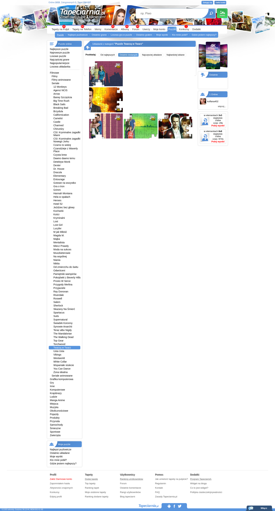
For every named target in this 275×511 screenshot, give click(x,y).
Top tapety (90, 483)
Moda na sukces (62, 249)
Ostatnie (213, 74)
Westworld (59, 358)
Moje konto (159, 29)
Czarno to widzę (62, 145)
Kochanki (58, 210)
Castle (57, 121)
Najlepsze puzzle (59, 49)
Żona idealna (60, 372)
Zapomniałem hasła (60, 483)
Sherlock (58, 305)
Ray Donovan (60, 291)
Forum (135, 29)
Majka (56, 239)
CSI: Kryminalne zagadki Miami (66, 134)
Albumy (125, 29)
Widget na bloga (198, 483)
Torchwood (59, 344)
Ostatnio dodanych (128, 55)
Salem (57, 302)
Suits (56, 316)
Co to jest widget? (199, 487)
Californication (61, 114)
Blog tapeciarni (127, 496)
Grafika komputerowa (61, 379)
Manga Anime (57, 400)
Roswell (57, 298)
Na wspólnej (60, 256)
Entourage (59, 179)
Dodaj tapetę (91, 479)
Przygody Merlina (62, 284)
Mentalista (59, 242)
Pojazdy (54, 414)
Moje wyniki (162, 34)
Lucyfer (57, 228)
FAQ (157, 492)
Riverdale (58, 295)
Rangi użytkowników (130, 492)
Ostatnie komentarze (130, 487)
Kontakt (159, 487)
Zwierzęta (55, 435)
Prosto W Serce (62, 281)
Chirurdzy (58, 128)
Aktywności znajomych (61, 487)
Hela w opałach (61, 196)
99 (137, 26)
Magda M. (58, 235)
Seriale (55, 83)
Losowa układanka (60, 66)
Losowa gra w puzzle (121, 34)
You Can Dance (62, 368)
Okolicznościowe (59, 410)
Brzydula (58, 111)
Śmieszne (55, 428)
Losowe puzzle (58, 56)
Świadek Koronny (63, 323)
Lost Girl (58, 225)
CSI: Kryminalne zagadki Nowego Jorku (66, 140)
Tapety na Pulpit (60, 29)
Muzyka (54, 407)
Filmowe (54, 72)
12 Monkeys (60, 86)
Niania (57, 260)
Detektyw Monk (61, 161)
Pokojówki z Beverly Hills (67, 277)
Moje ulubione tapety (95, 492)
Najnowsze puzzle (60, 52)
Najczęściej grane (59, 59)
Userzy (146, 29)
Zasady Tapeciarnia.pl (166, 496)
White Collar (60, 361)
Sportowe (55, 431)
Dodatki (196, 29)
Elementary (59, 175)
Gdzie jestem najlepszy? (204, 34)
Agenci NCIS (60, 90)
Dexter (57, 165)
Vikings (57, 354)
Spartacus (59, 312)
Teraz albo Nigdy (62, 330)
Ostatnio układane (60, 453)
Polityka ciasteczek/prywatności (206, 492)
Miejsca (54, 403)
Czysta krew (60, 154)
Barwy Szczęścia (62, 97)
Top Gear (58, 340)
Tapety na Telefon (82, 29)
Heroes (57, 200)
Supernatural (60, 319)
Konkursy (184, 29)
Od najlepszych (107, 55)
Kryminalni (59, 217)
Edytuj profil (56, 496)
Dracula (57, 172)
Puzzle (172, 29)
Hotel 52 (58, 203)
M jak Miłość (60, 232)
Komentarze (111, 29)
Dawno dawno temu (64, 158)
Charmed (58, 125)
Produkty (55, 417)
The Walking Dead (63, 337)
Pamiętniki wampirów (64, 274)
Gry (52, 382)
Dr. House (58, 168)
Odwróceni (59, 270)
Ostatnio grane (99, 34)
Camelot (58, 118)
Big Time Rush (61, 100)
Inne (52, 386)
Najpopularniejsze (59, 63)
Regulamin (160, 483)
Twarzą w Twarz (62, 347)
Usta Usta (58, 351)
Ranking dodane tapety (96, 496)
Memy (98, 29)
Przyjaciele (59, 288)
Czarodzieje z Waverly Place (65, 150)
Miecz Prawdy (61, 246)
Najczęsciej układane (152, 55)
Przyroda (55, 421)
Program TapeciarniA (200, 479)
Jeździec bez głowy (64, 207)
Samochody (56, 424)
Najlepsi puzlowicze (78, 34)
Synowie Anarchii (62, 326)
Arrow (56, 93)
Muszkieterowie (61, 253)
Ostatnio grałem (144, 34)
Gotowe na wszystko (64, 182)
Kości (56, 214)
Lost (55, 221)
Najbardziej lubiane (176, 55)
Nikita (56, 263)
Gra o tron (59, 186)
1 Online (213, 94)
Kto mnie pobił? (180, 34)
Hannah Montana (62, 193)
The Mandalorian (62, 333)
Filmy (55, 76)
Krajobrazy (56, 393)
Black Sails (59, 104)
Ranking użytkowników (131, 479)
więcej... (222, 106)
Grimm (57, 189)
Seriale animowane (62, 375)
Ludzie (53, 396)
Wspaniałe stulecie (63, 365)
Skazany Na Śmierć (64, 309)
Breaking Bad (60, 107)
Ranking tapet (92, 487)
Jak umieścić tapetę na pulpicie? (171, 479)
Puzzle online (65, 44)
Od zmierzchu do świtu (65, 267)
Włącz (264, 508)
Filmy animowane (61, 79)
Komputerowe (57, 389)
